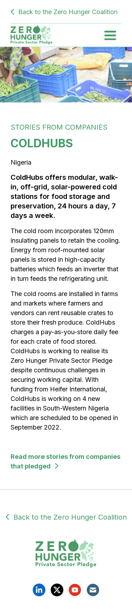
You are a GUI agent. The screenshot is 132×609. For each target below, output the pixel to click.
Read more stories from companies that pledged (65, 461)
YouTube (75, 590)
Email (93, 590)
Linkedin (39, 590)
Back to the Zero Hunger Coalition (68, 12)
